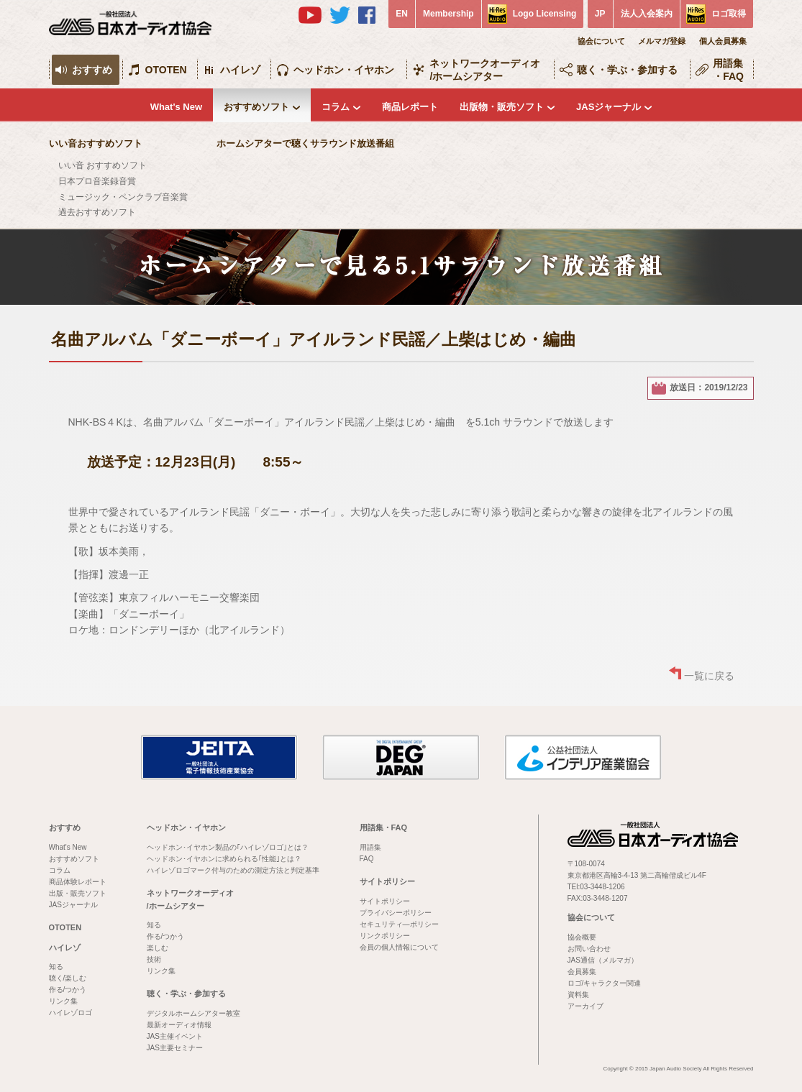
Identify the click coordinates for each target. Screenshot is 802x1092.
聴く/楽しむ (68, 978)
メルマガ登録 (661, 41)
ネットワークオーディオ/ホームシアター (484, 70)
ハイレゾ (240, 69)
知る (56, 967)
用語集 (370, 847)
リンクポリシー (385, 936)
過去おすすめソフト (97, 212)
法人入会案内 (647, 14)
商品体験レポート (77, 882)
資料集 (578, 995)
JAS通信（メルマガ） (603, 960)
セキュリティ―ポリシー (399, 924)
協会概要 (582, 937)
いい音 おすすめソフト (102, 165)
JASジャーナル (608, 106)
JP (600, 14)
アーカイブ (585, 1006)
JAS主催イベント (175, 1036)
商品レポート (410, 106)
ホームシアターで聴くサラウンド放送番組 (305, 143)
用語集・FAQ (728, 70)
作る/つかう (68, 990)
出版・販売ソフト (77, 893)
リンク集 (63, 1001)
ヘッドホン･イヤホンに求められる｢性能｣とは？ (224, 859)
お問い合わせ (589, 949)
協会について (601, 41)
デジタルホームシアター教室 (193, 1013)
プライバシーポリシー (396, 913)
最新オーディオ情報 (179, 1025)
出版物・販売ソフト (502, 106)
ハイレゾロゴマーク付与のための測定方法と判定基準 (233, 870)
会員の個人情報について (399, 947)
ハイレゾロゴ (70, 1013)
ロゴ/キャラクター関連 (605, 983)
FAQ (367, 859)
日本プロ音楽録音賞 (97, 181)
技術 (154, 959)
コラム (336, 106)
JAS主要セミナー (175, 1048)
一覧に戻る (709, 676)
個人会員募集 (723, 41)
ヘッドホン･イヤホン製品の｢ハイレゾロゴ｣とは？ (228, 847)
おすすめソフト (256, 106)
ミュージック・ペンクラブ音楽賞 (123, 197)
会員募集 (582, 972)
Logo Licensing (545, 14)
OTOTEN (166, 69)
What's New (176, 106)
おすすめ (92, 69)
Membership (448, 14)
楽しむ (157, 948)
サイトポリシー (387, 881)
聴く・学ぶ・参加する (627, 69)
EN (402, 14)
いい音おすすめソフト (95, 143)
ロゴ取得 (728, 14)
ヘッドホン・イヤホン (343, 69)
